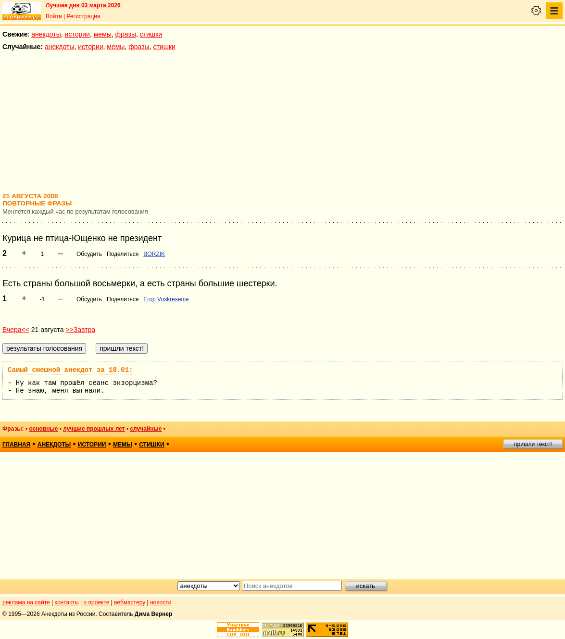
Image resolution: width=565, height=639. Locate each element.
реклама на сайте (26, 602)
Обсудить (89, 254)
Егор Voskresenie (165, 299)
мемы (103, 34)
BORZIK (154, 254)
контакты (67, 602)
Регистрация (83, 16)
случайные (146, 428)
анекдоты (46, 34)
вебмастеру (129, 602)
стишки (151, 34)
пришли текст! (533, 444)
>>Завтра (80, 329)
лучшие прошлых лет (94, 428)
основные (43, 428)
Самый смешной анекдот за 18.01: (70, 370)
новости (160, 602)
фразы (125, 34)
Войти (54, 16)
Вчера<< (15, 329)
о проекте (97, 602)
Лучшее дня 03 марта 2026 (83, 5)
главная (16, 444)
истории (77, 34)
